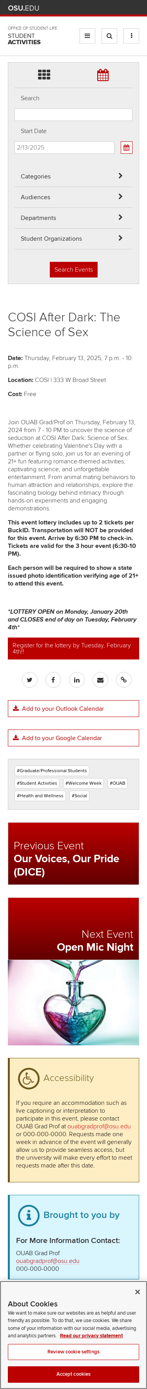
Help (77, 8)
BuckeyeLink (88, 8)
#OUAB (117, 783)
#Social (79, 796)
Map (100, 8)
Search (30, 98)
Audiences (35, 197)
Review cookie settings (73, 1360)
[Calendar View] (126, 147)
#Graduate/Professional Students (52, 771)
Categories (36, 176)
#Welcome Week (83, 783)
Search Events (73, 270)
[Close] (137, 1299)
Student (24, 39)
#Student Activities (37, 783)
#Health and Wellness (40, 796)
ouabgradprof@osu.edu (99, 1126)
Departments (38, 218)
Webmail (123, 8)
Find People (111, 8)
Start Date (34, 131)
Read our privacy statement (91, 1343)
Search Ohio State (134, 8)
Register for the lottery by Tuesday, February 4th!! (72, 648)
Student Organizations (51, 239)
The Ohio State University (23, 8)
